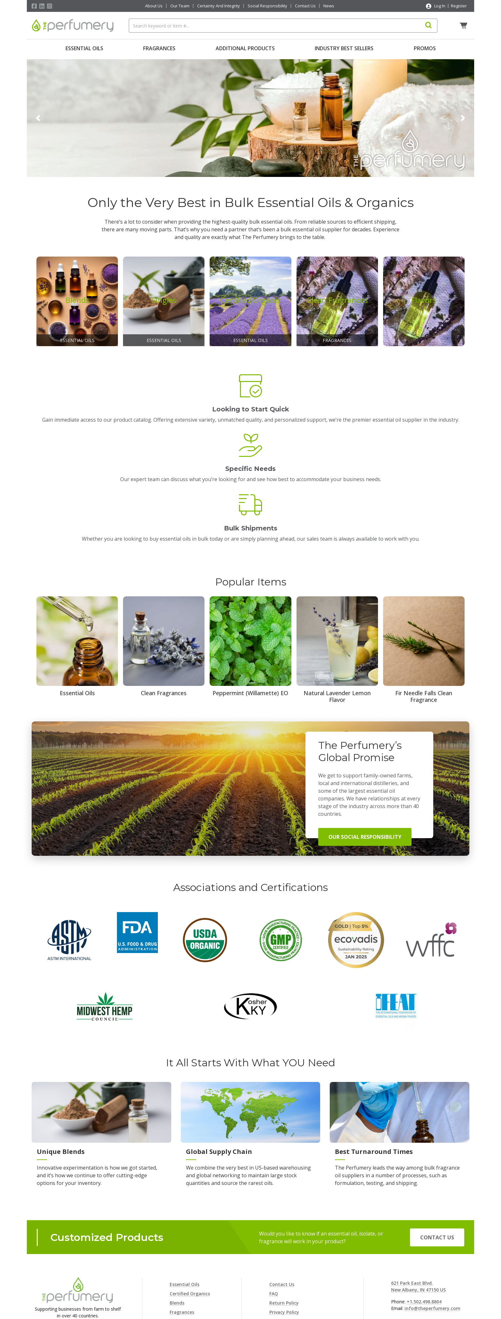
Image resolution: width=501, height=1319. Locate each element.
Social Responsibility (267, 6)
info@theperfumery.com (432, 1226)
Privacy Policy (284, 1230)
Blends (177, 1221)
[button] (38, 116)
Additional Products (245, 48)
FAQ (273, 1211)
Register (459, 6)
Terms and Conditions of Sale (302, 1258)
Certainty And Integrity (218, 6)
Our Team (179, 6)
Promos (425, 48)
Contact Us (305, 6)
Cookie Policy (283, 1239)
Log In (439, 6)
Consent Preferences (292, 1276)
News (328, 6)
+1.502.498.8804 (424, 1219)
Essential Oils (84, 48)
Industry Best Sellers (344, 48)
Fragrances (159, 48)
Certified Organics (190, 1211)
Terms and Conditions (294, 1267)
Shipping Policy (286, 1248)
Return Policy (284, 1221)
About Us (154, 6)
